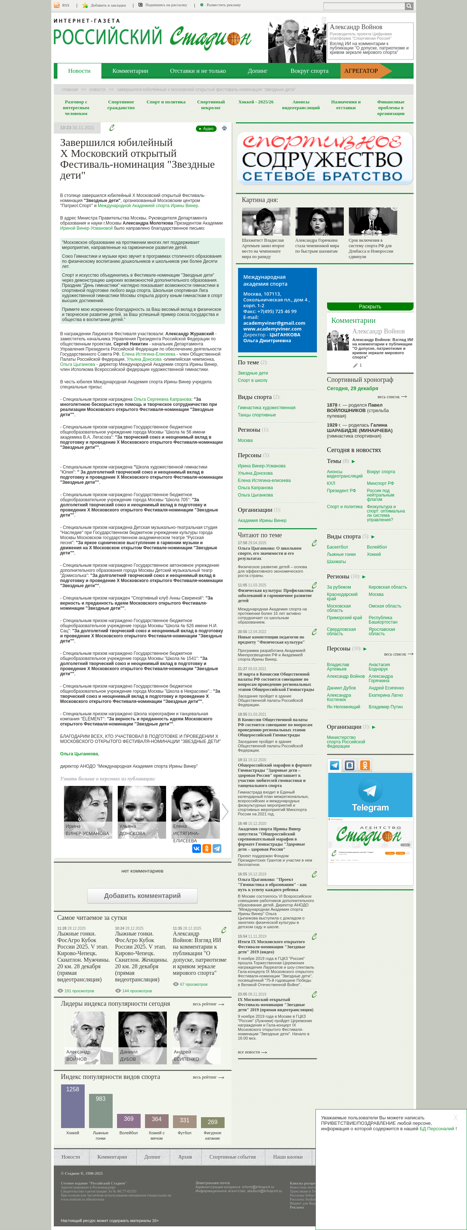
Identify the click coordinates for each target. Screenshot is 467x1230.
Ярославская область (382, 631)
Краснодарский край (342, 596)
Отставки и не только (198, 70)
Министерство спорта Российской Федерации (346, 741)
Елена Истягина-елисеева (264, 480)
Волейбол (377, 547)
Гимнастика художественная (266, 407)
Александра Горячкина (381, 678)
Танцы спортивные (257, 414)
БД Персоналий (437, 1128)
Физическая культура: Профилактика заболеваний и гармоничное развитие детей (276, 595)
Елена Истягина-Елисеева (148, 354)
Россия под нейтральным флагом (381, 495)
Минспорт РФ (380, 483)
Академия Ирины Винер (262, 520)
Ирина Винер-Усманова (262, 465)
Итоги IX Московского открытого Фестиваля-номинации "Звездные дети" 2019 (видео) (271, 946)
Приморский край (344, 617)
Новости (79, 70)
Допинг (257, 70)
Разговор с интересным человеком (76, 107)
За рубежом (339, 587)
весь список (388, 396)
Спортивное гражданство (121, 104)
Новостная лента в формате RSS (315, 1187)
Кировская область (388, 587)
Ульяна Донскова (144, 359)
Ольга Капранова (255, 487)
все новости (249, 1052)
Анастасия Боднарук (379, 666)
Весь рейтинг (205, 1003)
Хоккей (374, 554)
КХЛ (331, 483)
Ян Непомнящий (344, 706)
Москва (245, 440)
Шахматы (336, 561)
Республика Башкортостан (383, 619)
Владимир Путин (386, 706)
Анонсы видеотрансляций (301, 104)
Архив (185, 1157)
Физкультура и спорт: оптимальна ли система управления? (386, 513)
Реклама (297, 1207)
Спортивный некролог (211, 104)
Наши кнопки (288, 1157)
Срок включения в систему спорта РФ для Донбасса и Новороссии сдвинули (371, 248)
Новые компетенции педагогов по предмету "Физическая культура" (271, 639)
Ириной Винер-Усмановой (86, 228)
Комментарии (130, 70)
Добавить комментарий (142, 895)
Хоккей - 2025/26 (256, 101)
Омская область (385, 606)
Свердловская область (341, 631)
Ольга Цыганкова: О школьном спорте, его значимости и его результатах (270, 553)
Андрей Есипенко (386, 687)
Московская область (339, 608)
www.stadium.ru (73, 1199)
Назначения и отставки (346, 104)
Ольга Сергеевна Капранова (163, 399)
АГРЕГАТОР (361, 70)
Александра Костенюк (339, 697)
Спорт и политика (165, 101)
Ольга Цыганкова (77, 364)
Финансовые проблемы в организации (390, 107)
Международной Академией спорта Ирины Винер (148, 205)
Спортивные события (233, 1157)
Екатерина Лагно (386, 695)
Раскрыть (370, 306)
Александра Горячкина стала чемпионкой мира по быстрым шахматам (317, 246)
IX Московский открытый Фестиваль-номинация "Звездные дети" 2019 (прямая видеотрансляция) (276, 1004)
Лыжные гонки (341, 554)
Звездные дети (253, 373)
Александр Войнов (379, 331)
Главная (70, 89)
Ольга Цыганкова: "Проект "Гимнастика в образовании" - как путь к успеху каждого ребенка (272, 884)
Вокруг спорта (309, 70)
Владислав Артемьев (338, 666)
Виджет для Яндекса (306, 1203)
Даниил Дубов (341, 687)
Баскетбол (337, 547)
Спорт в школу (252, 380)
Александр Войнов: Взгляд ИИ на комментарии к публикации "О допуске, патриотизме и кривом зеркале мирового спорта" (200, 953)
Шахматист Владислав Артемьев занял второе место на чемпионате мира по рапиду (263, 248)
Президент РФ (341, 490)
